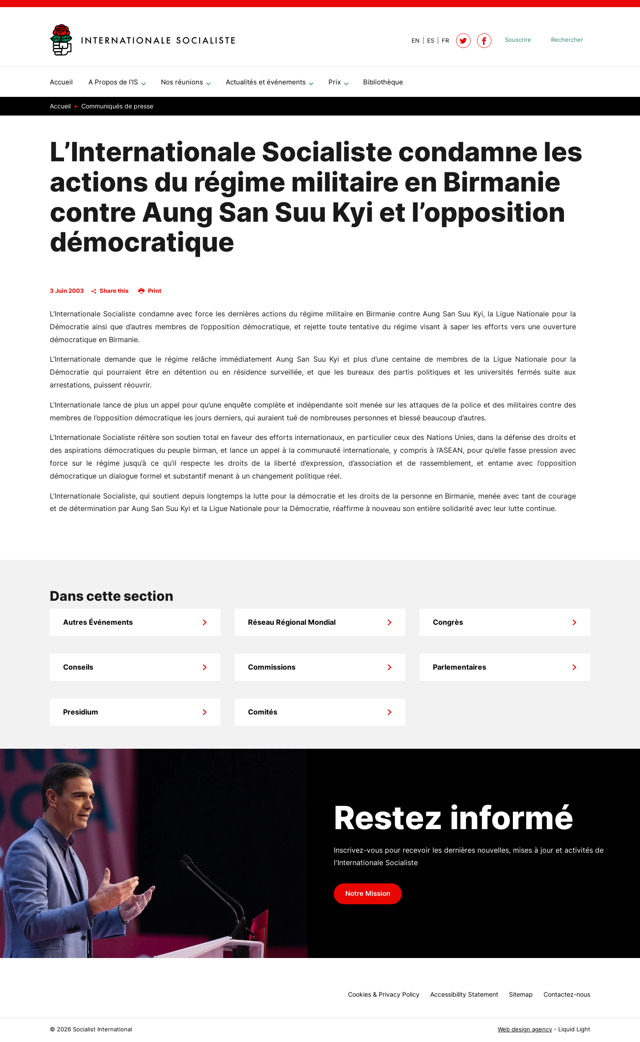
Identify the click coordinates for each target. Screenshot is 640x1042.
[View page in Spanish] (427, 40)
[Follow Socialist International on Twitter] (463, 40)
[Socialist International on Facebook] (484, 40)
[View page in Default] (412, 40)
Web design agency (525, 1029)
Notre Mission (367, 897)
